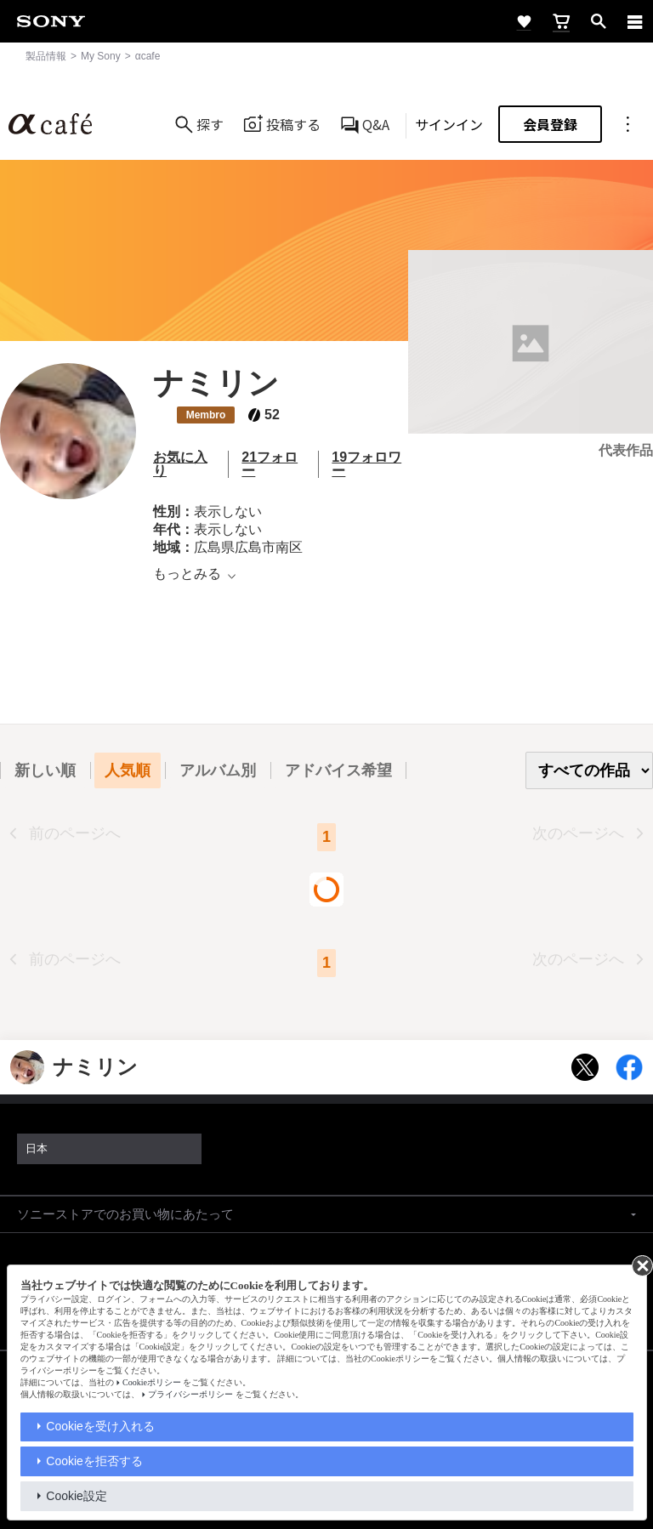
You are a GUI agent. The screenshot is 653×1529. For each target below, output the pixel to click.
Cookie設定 (76, 1496)
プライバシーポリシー (190, 1394)
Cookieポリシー (151, 1382)
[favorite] (523, 21)
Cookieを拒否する (94, 1461)
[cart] (561, 21)
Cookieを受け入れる (100, 1426)
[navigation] (635, 21)
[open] (598, 21)
